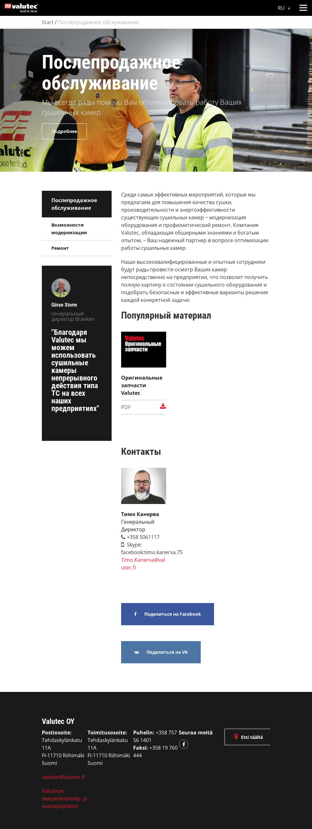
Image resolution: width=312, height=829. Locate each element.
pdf (143, 407)
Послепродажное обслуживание (98, 22)
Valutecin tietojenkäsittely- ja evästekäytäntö (64, 798)
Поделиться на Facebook (167, 614)
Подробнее (64, 131)
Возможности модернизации (69, 228)
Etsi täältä (248, 736)
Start (48, 22)
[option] (156, 100)
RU (284, 7)
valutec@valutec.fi (63, 776)
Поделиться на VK (161, 652)
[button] (303, 6)
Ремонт (60, 248)
